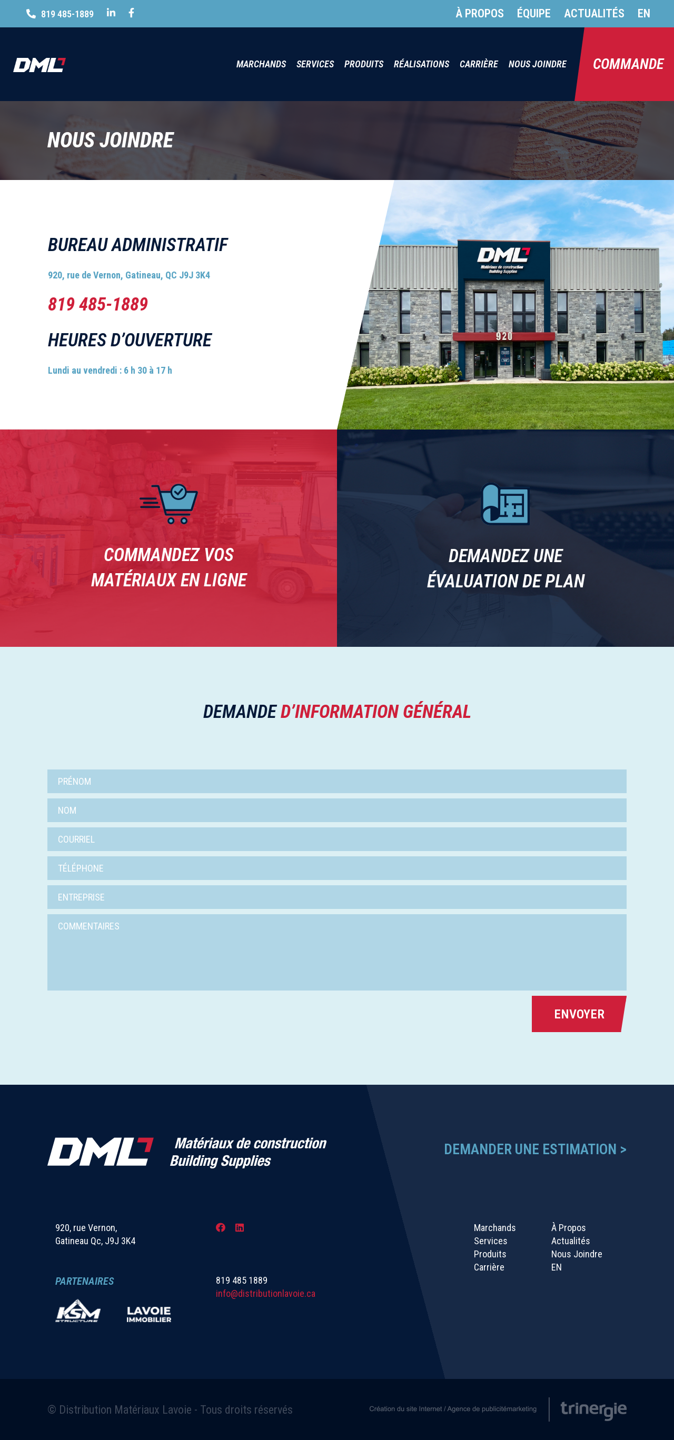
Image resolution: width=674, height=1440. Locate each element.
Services (315, 63)
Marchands (261, 63)
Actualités (594, 13)
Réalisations (421, 63)
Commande (628, 64)
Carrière (479, 63)
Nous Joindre (538, 63)
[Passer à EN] (637, 13)
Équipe (534, 13)
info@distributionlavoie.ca (265, 1293)
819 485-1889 (67, 13)
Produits (363, 63)
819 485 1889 (241, 1280)
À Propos (479, 13)
